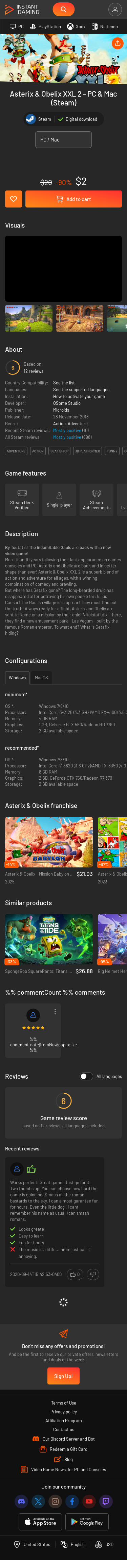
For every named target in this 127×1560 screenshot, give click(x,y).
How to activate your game (79, 396)
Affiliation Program (63, 1420)
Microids (61, 410)
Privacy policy (63, 1411)
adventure (16, 451)
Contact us (63, 1429)
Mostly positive (67, 430)
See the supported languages (81, 389)
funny (112, 451)
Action (59, 423)
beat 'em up (59, 451)
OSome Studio (67, 403)
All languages (101, 1076)
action (38, 451)
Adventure (78, 423)
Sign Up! (63, 1376)
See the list (64, 382)
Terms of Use (63, 1403)
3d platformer (87, 451)
